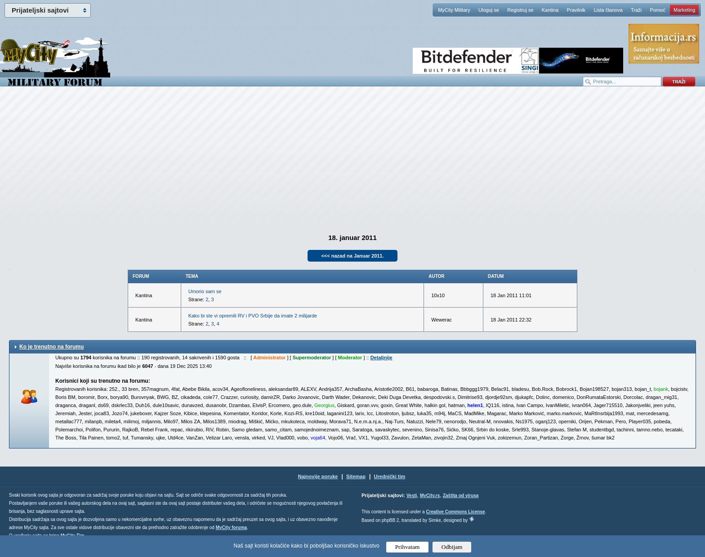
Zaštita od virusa (460, 495)
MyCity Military (454, 10)
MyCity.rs (430, 495)
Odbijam (452, 546)
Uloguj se (488, 10)
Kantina (550, 10)
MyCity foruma (231, 527)
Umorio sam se (205, 291)
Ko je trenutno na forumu (51, 347)
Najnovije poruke (318, 476)
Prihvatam (407, 546)
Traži (636, 10)
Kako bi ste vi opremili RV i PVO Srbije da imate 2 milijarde (252, 315)
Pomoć (657, 10)
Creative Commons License (455, 511)
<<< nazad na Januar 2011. (352, 255)
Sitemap (356, 476)
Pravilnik (576, 10)
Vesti (411, 495)
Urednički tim (390, 476)
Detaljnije (381, 357)
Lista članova (607, 10)
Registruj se (520, 10)
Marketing (684, 10)
